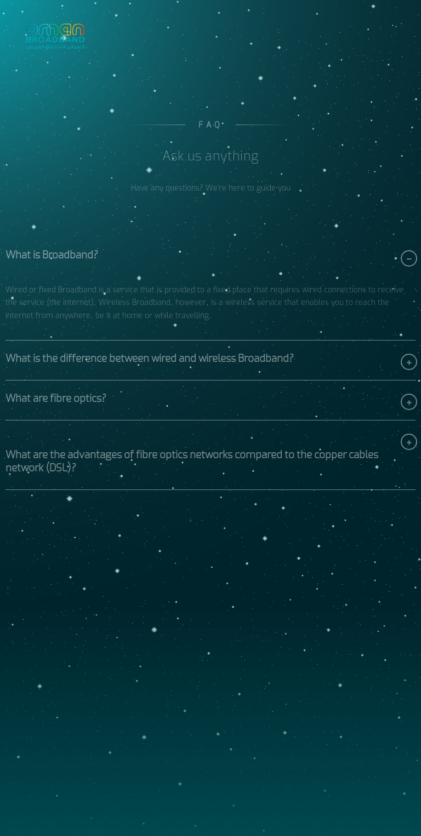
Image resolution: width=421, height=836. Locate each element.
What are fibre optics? (55, 400)
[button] (210, 256)
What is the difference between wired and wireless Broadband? (149, 360)
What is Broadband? (51, 256)
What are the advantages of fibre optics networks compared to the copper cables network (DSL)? (191, 463)
